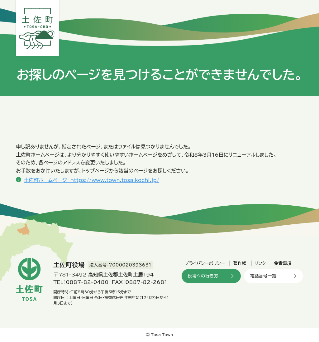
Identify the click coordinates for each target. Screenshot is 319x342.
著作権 (239, 263)
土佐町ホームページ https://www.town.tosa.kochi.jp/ (91, 180)
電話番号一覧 (263, 276)
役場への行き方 (203, 276)
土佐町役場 (37, 28)
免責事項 (283, 263)
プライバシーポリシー (205, 263)
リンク (260, 263)
